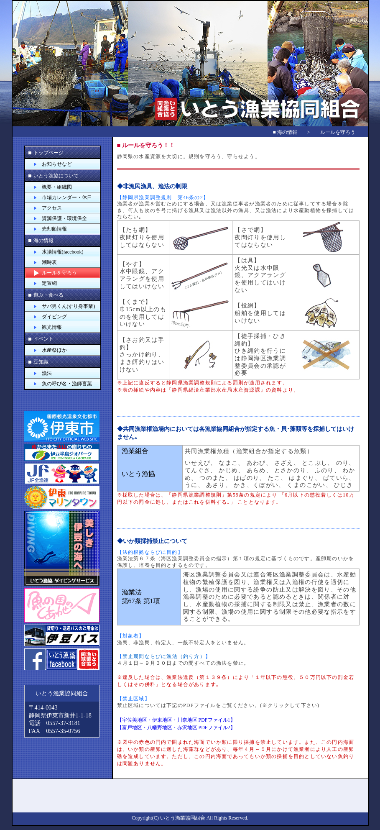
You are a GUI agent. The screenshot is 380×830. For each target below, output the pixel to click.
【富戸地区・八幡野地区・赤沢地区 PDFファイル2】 (176, 727)
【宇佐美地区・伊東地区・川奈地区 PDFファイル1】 (176, 720)
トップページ (48, 153)
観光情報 (52, 327)
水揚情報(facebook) (63, 252)
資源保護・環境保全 (64, 218)
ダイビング (54, 317)
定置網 (49, 283)
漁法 (47, 373)
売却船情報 (54, 229)
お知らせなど (57, 164)
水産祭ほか (54, 350)
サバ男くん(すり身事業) (68, 306)
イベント (43, 339)
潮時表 (49, 262)
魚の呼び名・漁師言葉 (67, 384)
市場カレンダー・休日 (67, 197)
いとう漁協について (56, 176)
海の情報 (43, 240)
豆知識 (40, 362)
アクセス (52, 208)
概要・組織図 (57, 187)
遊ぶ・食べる (48, 295)
